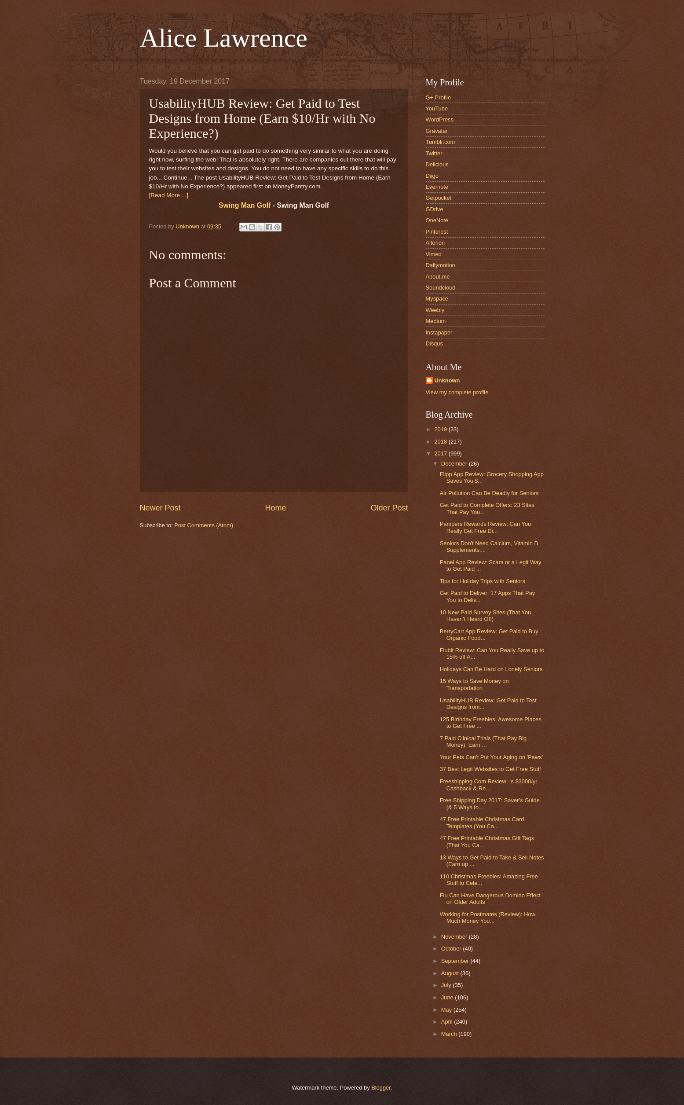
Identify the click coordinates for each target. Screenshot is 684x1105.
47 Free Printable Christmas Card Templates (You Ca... (482, 822)
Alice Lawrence (223, 37)
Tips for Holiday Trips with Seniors (482, 581)
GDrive (434, 209)
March (449, 1034)
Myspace (437, 298)
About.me (438, 276)
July (447, 985)
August (451, 973)
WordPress (440, 119)
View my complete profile (457, 392)
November (455, 936)
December (455, 463)
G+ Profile (438, 97)
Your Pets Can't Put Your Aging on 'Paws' (491, 757)
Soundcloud (441, 287)
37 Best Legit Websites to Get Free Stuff (490, 769)
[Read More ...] (168, 195)
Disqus (434, 343)
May (447, 1009)
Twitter (434, 153)
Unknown (447, 380)
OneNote (437, 220)
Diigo (432, 176)
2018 (441, 441)
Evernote (437, 187)
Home (275, 507)
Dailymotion (440, 265)
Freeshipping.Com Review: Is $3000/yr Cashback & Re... (489, 784)
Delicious (437, 164)
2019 (441, 429)
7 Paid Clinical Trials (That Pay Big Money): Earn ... (483, 741)
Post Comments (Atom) (203, 525)
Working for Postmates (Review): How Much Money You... (487, 917)
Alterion (435, 242)
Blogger (381, 1087)
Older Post (389, 507)
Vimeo (434, 254)
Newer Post (160, 507)
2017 (441, 453)
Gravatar (437, 131)
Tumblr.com (440, 142)
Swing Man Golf (245, 205)
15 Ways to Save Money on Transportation (474, 684)
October (452, 948)
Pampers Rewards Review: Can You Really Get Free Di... (485, 527)
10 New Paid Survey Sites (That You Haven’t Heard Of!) (485, 615)
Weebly (435, 310)
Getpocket (439, 198)
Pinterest (437, 231)
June (448, 997)
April (447, 1021)
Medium (436, 321)
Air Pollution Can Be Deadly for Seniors (489, 493)
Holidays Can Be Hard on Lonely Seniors (491, 669)
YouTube (437, 108)
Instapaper (439, 332)
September (456, 961)
